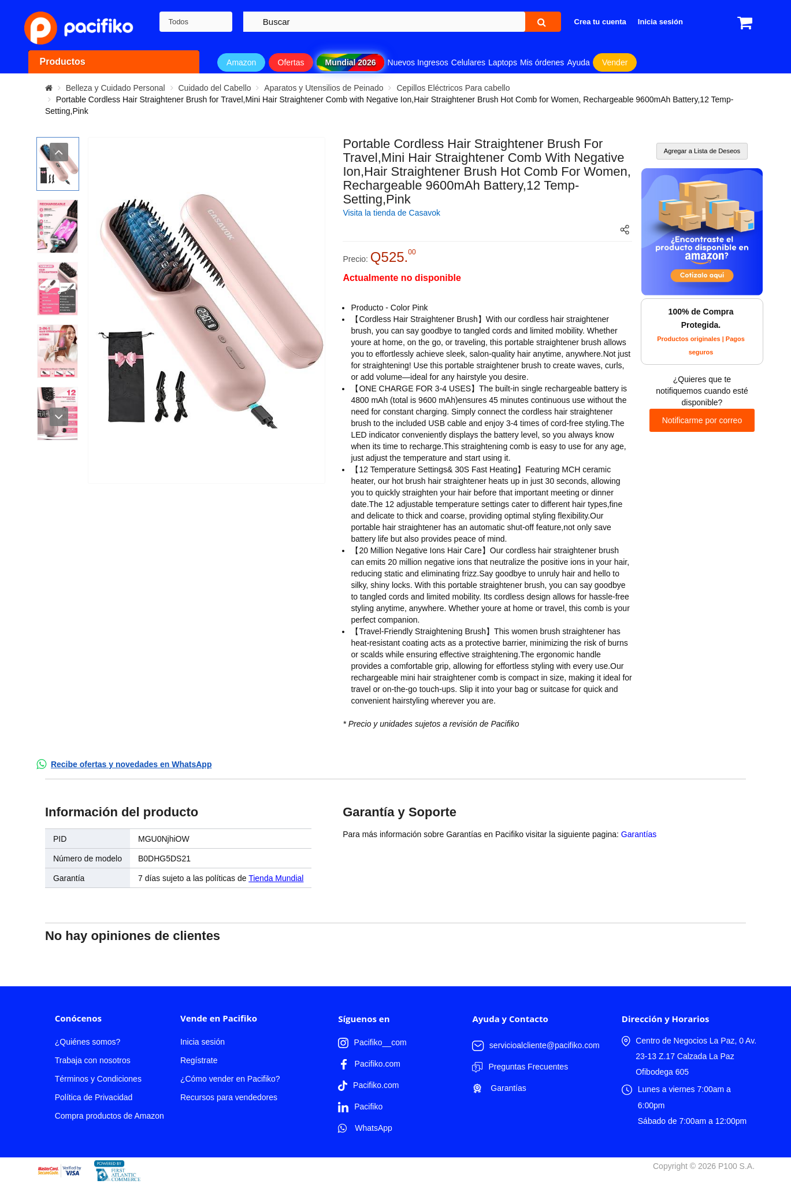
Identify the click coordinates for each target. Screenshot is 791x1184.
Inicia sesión (202, 1041)
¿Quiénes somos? (88, 1041)
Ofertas (291, 62)
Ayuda (578, 62)
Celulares (468, 62)
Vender (614, 62)
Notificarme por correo (702, 420)
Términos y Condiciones (98, 1078)
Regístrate (199, 1060)
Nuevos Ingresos (418, 62)
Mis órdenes (542, 62)
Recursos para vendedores (228, 1097)
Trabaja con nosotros (93, 1060)
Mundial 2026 (350, 62)
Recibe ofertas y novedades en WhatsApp (131, 764)
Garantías (638, 834)
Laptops (502, 62)
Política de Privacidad (94, 1097)
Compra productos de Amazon (109, 1115)
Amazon (241, 62)
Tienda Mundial (275, 878)
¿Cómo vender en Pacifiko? (230, 1078)
